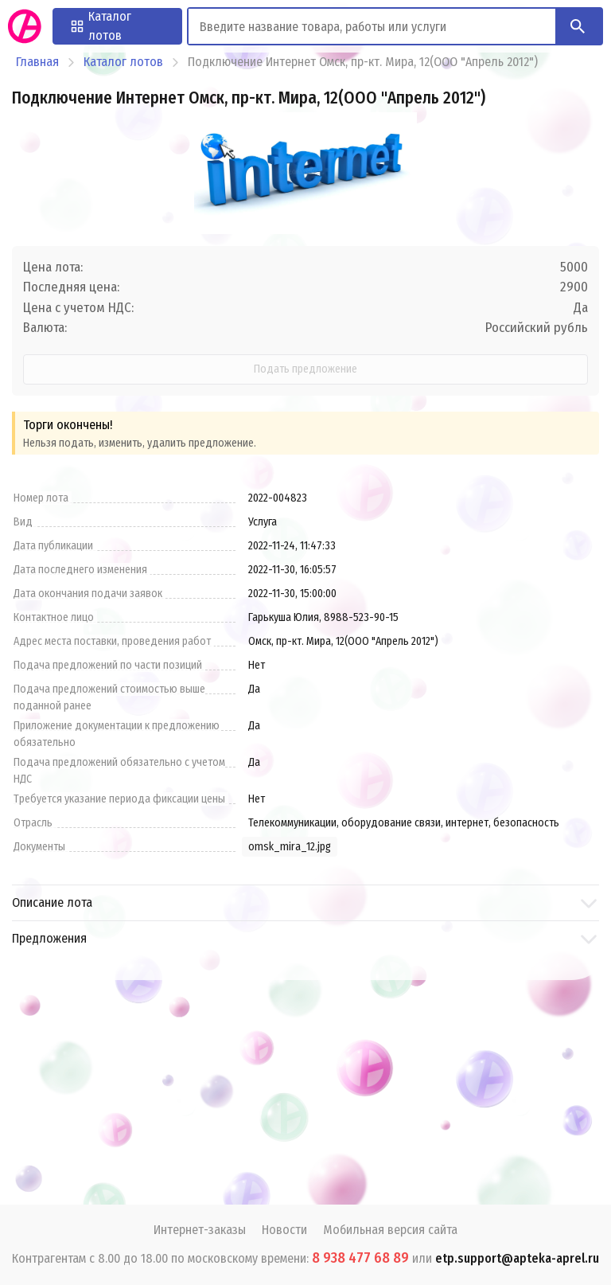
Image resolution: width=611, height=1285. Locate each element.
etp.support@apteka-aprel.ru (517, 1258)
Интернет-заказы (200, 1229)
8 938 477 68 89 (360, 1258)
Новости (284, 1229)
